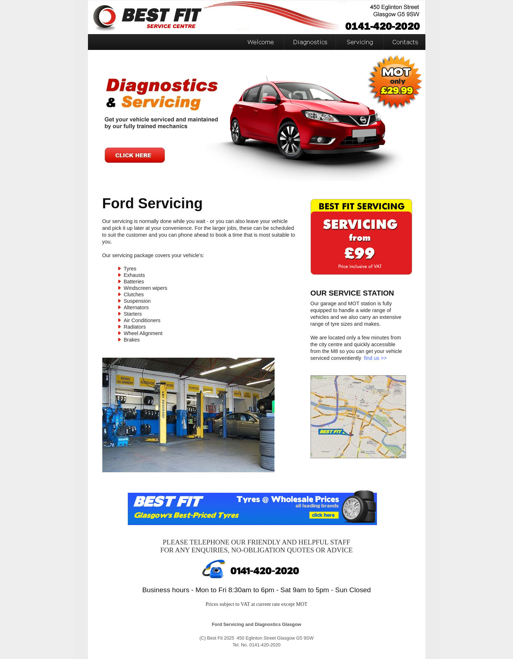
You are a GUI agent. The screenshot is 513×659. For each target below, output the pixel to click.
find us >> (375, 358)
